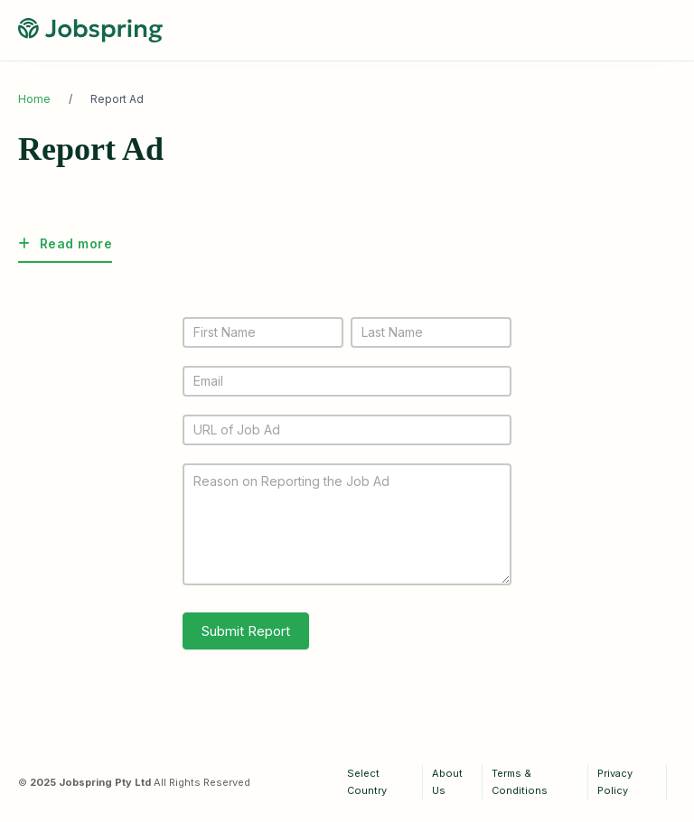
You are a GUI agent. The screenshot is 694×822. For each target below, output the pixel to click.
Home (34, 99)
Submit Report (246, 631)
